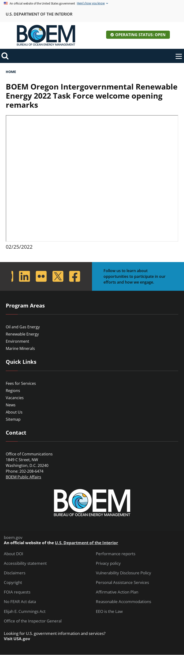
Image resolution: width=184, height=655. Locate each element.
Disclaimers (14, 573)
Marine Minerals (20, 348)
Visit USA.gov (17, 638)
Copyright (13, 582)
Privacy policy (108, 563)
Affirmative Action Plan (117, 592)
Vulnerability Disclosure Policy (123, 573)
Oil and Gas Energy (23, 327)
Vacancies (15, 397)
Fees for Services (21, 383)
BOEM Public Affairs (23, 477)
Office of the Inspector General (33, 621)
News (11, 405)
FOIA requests (17, 592)
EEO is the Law (109, 611)
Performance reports (115, 553)
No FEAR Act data (20, 601)
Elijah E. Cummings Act (25, 611)
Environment (17, 341)
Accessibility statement (25, 563)
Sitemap (13, 419)
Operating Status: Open (140, 34)
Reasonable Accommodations (123, 601)
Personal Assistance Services (122, 582)
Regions (13, 390)
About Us (14, 412)
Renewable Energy (22, 334)
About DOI (13, 553)
